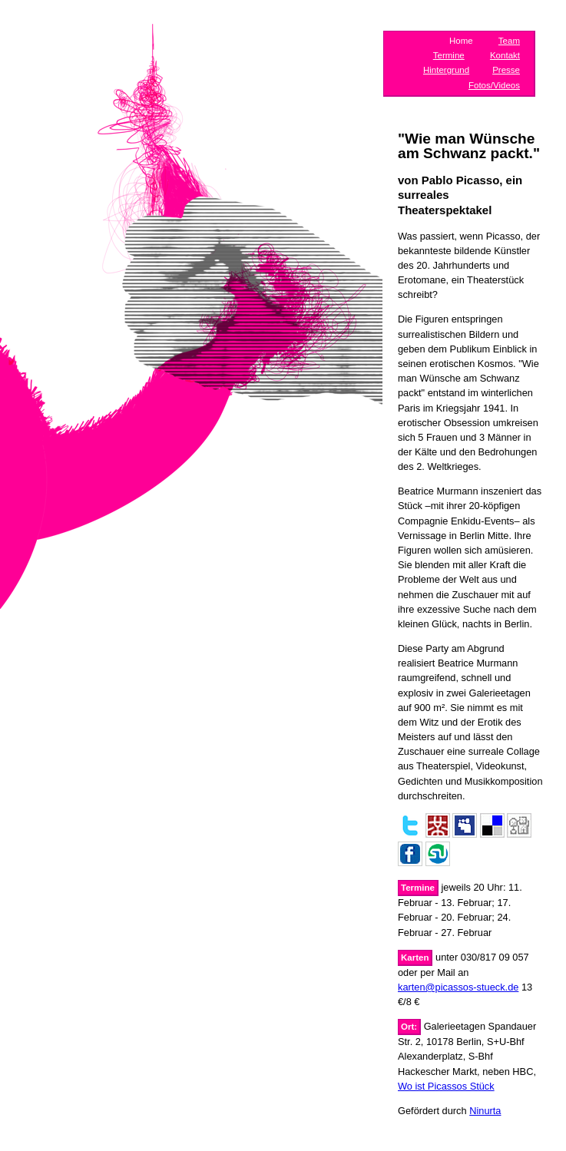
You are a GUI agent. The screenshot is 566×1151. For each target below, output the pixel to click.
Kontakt (505, 55)
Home (461, 40)
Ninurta (485, 1110)
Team (509, 40)
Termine (449, 55)
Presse (506, 69)
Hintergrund (446, 69)
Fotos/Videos (494, 85)
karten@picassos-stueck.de (458, 987)
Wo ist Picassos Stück (446, 1086)
